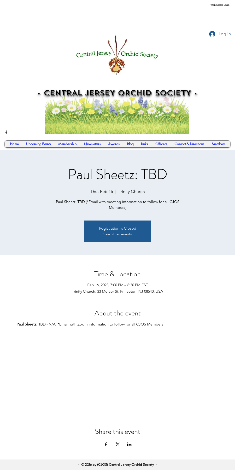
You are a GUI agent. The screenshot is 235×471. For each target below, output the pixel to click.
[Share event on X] (117, 444)
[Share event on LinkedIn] (129, 444)
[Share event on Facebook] (106, 444)
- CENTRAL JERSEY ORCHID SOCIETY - (117, 93)
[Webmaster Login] (220, 5)
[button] (218, 144)
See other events (117, 234)
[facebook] (6, 132)
